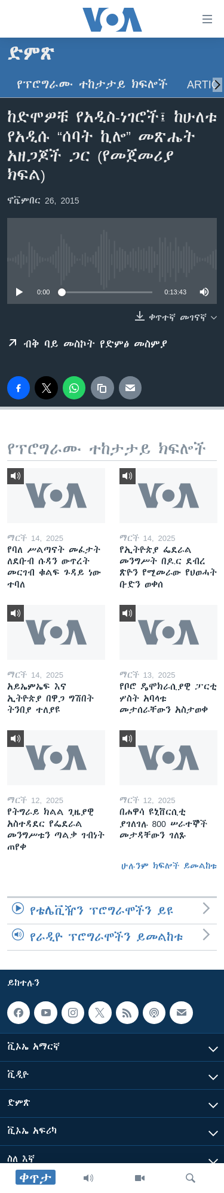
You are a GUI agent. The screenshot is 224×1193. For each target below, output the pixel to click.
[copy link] (102, 387)
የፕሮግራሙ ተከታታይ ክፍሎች (92, 84)
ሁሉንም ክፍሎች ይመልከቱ (169, 866)
